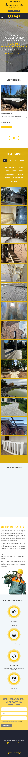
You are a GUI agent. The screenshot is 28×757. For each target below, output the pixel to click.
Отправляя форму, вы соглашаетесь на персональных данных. (11, 722)
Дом (10, 160)
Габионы (20, 174)
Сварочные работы (18, 177)
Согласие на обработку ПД (14, 752)
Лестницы (14, 181)
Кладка (14, 170)
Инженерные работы (10, 167)
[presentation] (11, 138)
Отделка (7, 170)
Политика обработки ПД (14, 754)
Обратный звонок (14, 10)
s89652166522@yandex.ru (14, 6)
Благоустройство (10, 174)
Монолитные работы (14, 164)
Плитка (21, 170)
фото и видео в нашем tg (14, 4)
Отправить (6, 725)
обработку (20, 721)
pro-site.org (18, 742)
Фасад (22, 160)
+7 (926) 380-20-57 (14, 2)
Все (5, 160)
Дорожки (7, 177)
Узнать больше (6, 127)
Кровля (21, 167)
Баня (15, 160)
